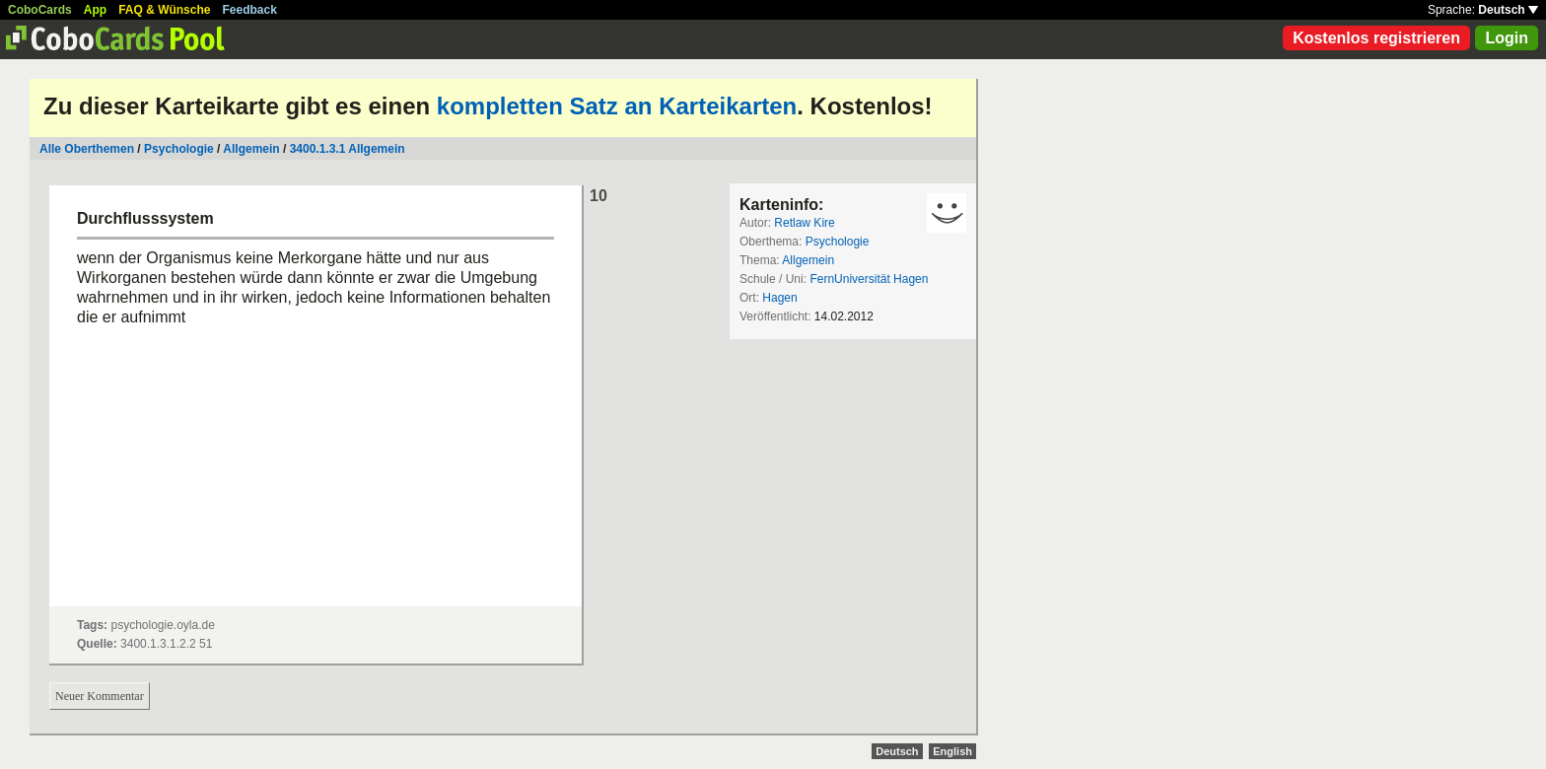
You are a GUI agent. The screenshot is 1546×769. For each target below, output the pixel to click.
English (952, 751)
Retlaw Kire (804, 223)
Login (1506, 38)
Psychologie (179, 149)
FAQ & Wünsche (164, 10)
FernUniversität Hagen (868, 279)
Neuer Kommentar (99, 696)
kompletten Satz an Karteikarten (617, 106)
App (95, 10)
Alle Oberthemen (86, 149)
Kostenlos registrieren (1376, 38)
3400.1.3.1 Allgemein (347, 149)
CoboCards (40, 10)
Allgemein (251, 149)
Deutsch (1508, 10)
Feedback (250, 10)
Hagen (779, 298)
